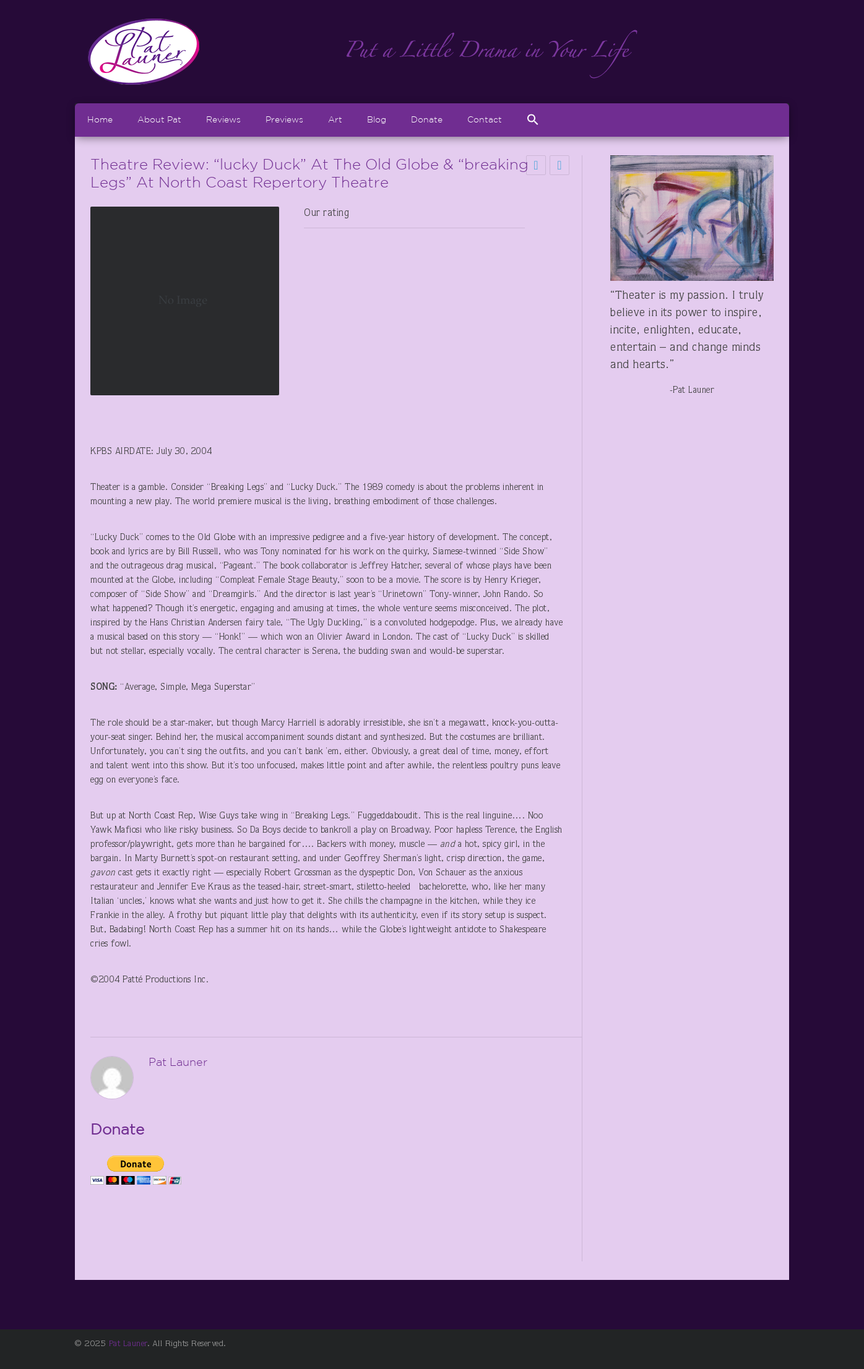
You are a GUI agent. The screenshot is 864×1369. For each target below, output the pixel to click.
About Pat (159, 119)
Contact (484, 119)
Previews (284, 119)
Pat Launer (128, 1344)
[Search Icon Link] (532, 119)
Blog (376, 119)
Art (335, 119)
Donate (427, 119)
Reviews (223, 119)
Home (100, 119)
